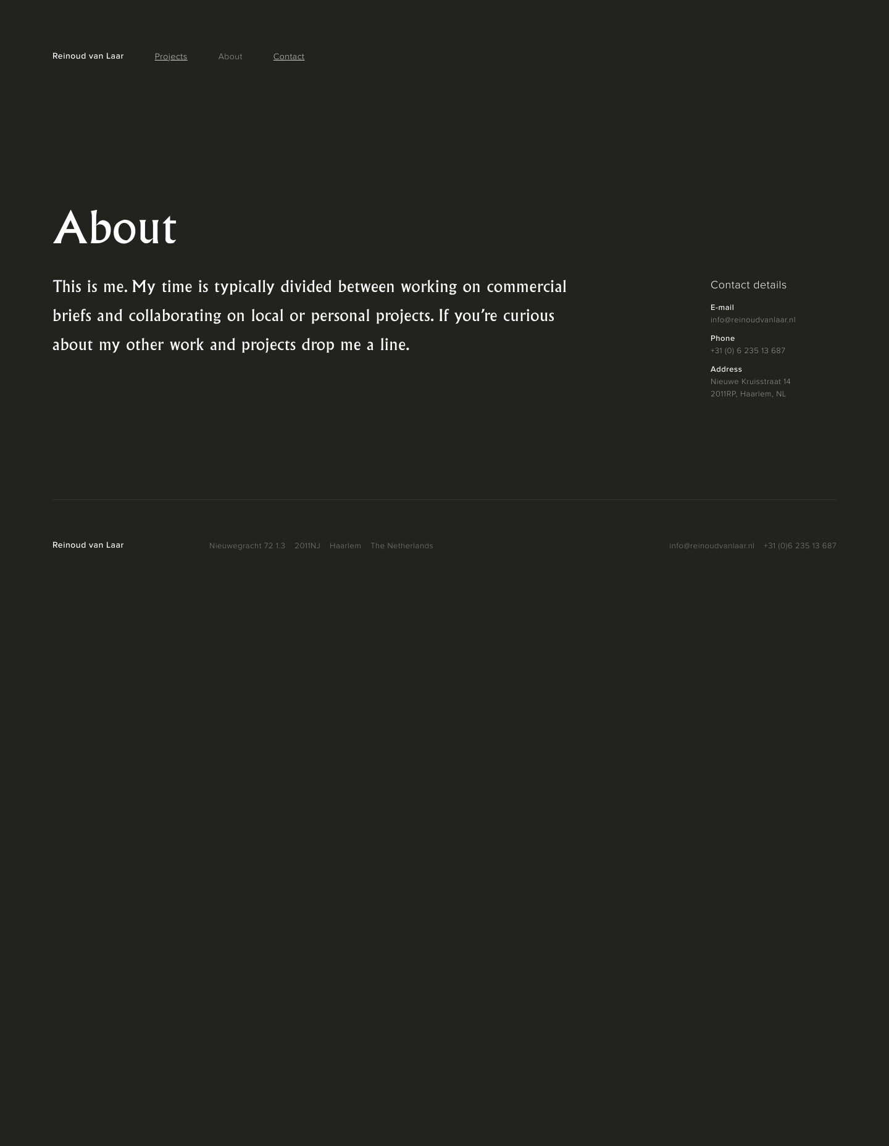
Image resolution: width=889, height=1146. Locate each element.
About (231, 57)
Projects (171, 57)
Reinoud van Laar (88, 56)
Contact (289, 57)
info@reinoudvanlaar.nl (753, 320)
